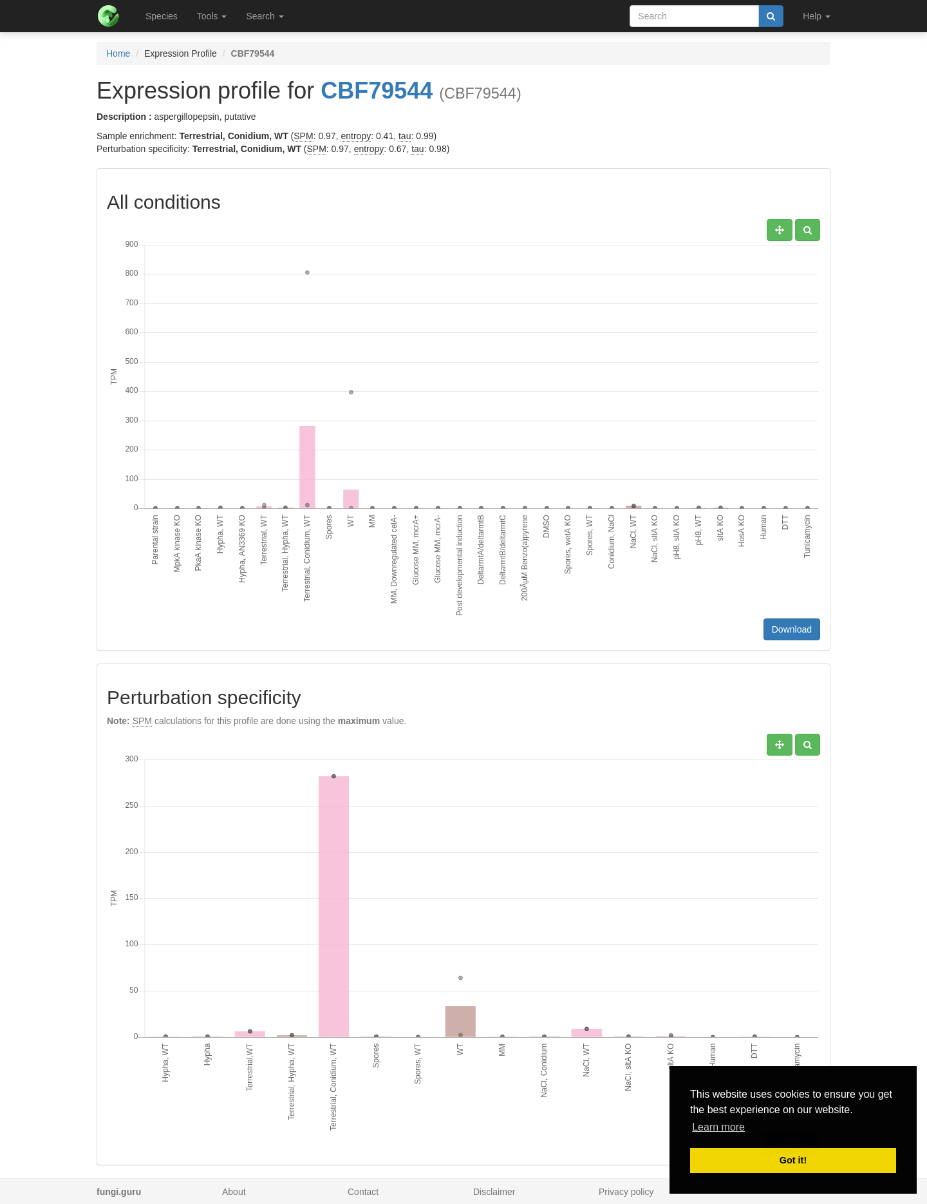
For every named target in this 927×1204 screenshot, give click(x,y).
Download (792, 629)
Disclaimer (494, 1192)
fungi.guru (119, 1192)
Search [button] (264, 16)
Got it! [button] (793, 1160)
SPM (303, 136)
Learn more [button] (718, 1127)
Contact (363, 1192)
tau (404, 136)
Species (161, 16)
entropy (356, 136)
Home (118, 53)
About (234, 1192)
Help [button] (816, 16)
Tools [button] (212, 16)
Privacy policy (626, 1192)
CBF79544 (377, 90)
